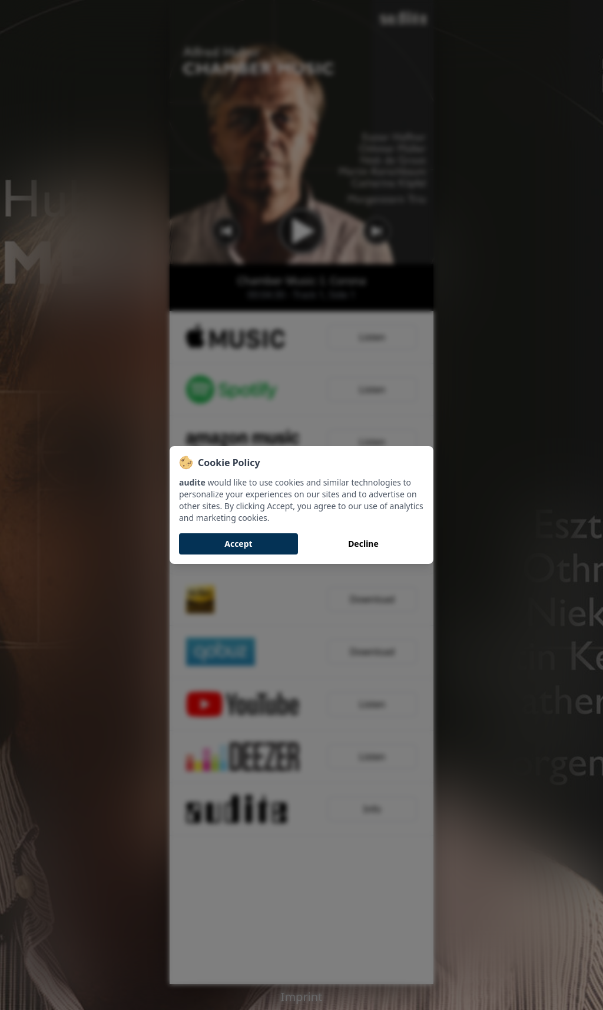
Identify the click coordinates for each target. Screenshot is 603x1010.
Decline (363, 543)
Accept (238, 543)
